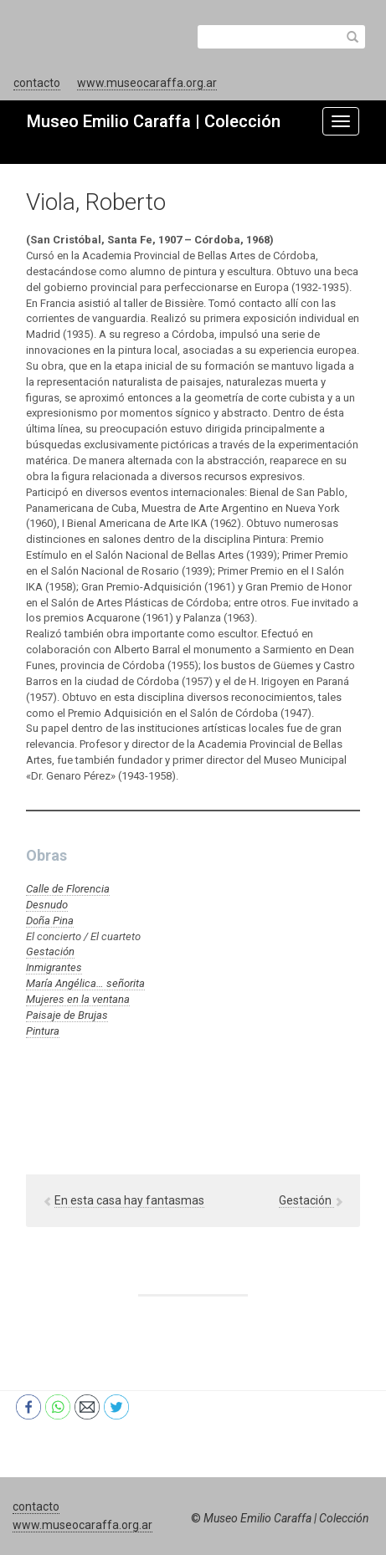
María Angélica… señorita (85, 983)
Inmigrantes (54, 967)
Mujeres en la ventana (78, 999)
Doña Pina (50, 920)
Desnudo (47, 904)
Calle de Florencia (68, 888)
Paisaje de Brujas (67, 1015)
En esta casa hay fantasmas (129, 1200)
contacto (36, 83)
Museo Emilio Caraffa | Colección (153, 121)
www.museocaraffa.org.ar (147, 83)
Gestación (50, 951)
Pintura (42, 1031)
